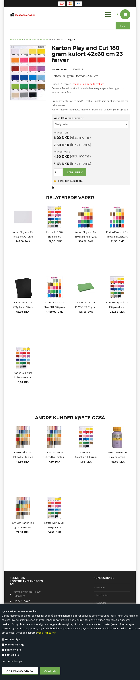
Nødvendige (12, 639)
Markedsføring (14, 644)
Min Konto (102, 595)
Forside (100, 587)
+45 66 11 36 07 (21, 601)
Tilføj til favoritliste (68, 181)
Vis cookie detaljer (12, 661)
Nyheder (101, 602)
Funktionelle (13, 649)
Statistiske (12, 654)
